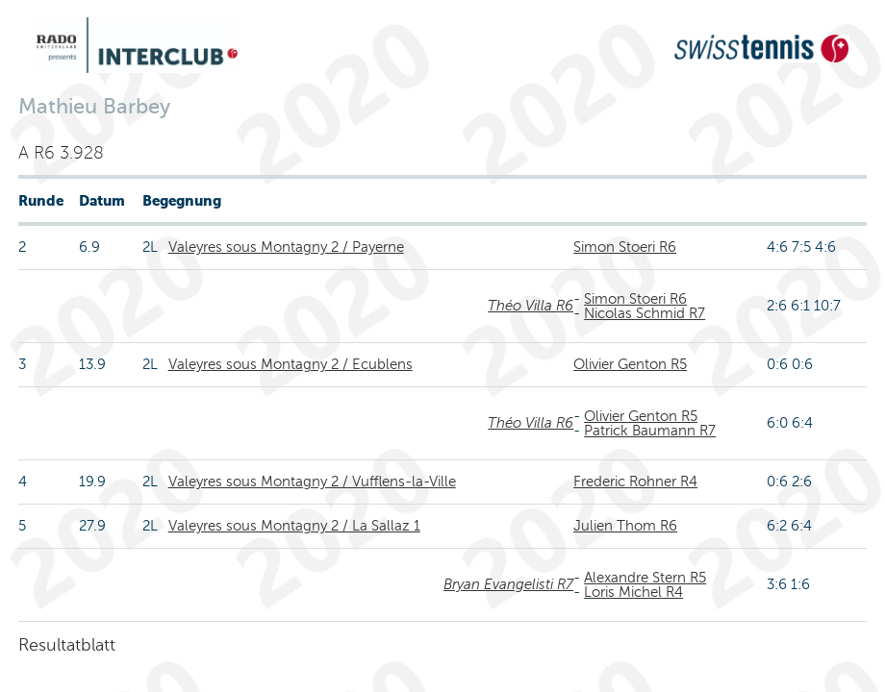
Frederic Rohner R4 (635, 481)
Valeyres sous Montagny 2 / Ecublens (290, 364)
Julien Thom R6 (625, 525)
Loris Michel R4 (633, 592)
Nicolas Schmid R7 (644, 313)
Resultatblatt (66, 645)
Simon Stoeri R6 (624, 247)
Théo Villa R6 (530, 305)
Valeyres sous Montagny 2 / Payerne (286, 247)
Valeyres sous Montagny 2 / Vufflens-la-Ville (312, 481)
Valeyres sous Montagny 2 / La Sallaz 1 (294, 525)
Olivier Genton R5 (630, 364)
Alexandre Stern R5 (645, 577)
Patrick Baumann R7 (650, 430)
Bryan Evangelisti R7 (508, 584)
